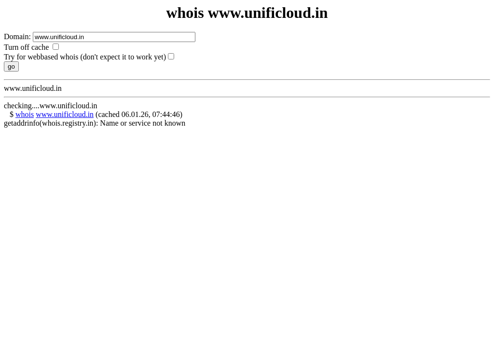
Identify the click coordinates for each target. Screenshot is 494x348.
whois (24, 114)
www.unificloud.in (65, 114)
